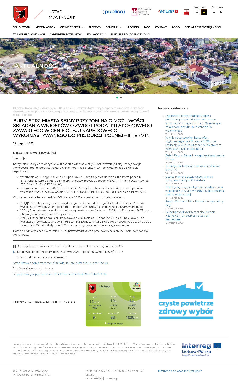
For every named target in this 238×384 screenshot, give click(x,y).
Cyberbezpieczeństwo (66, 34)
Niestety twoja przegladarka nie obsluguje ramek (123, 304)
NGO (147, 27)
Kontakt (161, 27)
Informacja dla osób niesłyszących (180, 371)
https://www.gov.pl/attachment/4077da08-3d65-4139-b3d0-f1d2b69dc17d (60, 263)
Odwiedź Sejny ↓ (71, 27)
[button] (117, 97)
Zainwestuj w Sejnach (29, 34)
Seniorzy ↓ (113, 27)
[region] (119, 68)
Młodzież (132, 27)
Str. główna (22, 27)
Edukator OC (96, 34)
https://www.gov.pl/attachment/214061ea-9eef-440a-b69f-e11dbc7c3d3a (60, 274)
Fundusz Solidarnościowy (130, 34)
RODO (176, 27)
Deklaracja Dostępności (203, 27)
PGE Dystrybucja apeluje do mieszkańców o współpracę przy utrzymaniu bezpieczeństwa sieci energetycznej (194, 190)
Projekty (94, 27)
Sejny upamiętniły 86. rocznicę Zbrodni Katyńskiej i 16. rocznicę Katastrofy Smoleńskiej (190, 215)
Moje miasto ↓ (45, 27)
